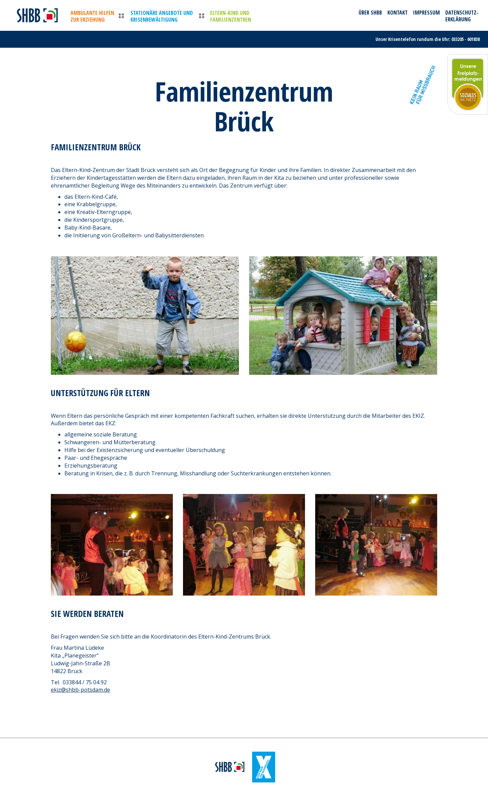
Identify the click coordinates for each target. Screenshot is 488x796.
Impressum (426, 12)
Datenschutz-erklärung (462, 16)
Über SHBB (370, 12)
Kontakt (397, 12)
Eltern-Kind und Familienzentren (230, 16)
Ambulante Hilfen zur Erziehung (92, 16)
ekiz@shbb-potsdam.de (80, 689)
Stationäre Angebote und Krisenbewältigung (161, 16)
